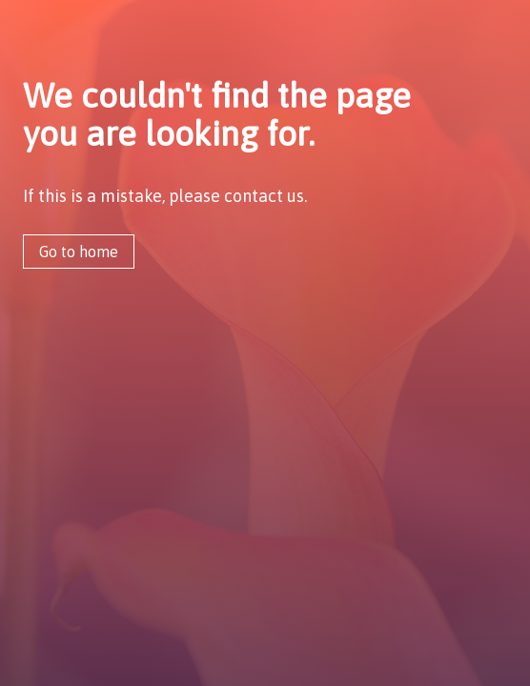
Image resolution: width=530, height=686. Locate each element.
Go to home (78, 251)
